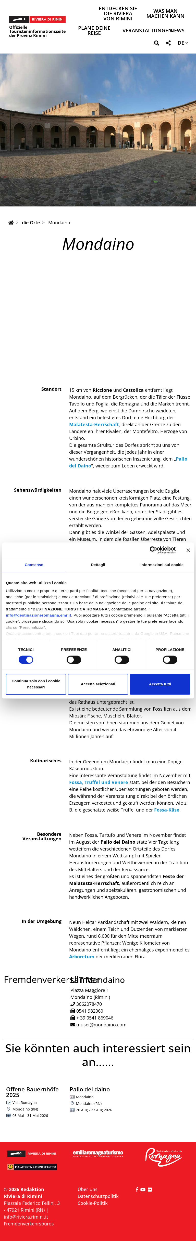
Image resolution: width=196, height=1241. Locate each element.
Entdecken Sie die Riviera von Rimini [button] (118, 14)
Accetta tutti (160, 684)
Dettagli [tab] (98, 565)
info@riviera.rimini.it (26, 1217)
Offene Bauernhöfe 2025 (32, 1092)
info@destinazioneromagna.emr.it (38, 615)
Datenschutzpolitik (98, 1196)
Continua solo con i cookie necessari (35, 684)
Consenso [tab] (34, 565)
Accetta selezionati (98, 684)
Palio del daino (90, 1089)
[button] (156, 44)
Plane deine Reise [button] (94, 30)
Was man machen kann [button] (165, 13)
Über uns (87, 1189)
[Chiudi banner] (188, 550)
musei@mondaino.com (101, 1025)
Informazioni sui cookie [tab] (161, 565)
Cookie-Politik (93, 1203)
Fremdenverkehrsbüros (29, 1224)
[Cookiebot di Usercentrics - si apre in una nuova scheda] (153, 550)
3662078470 (89, 1004)
